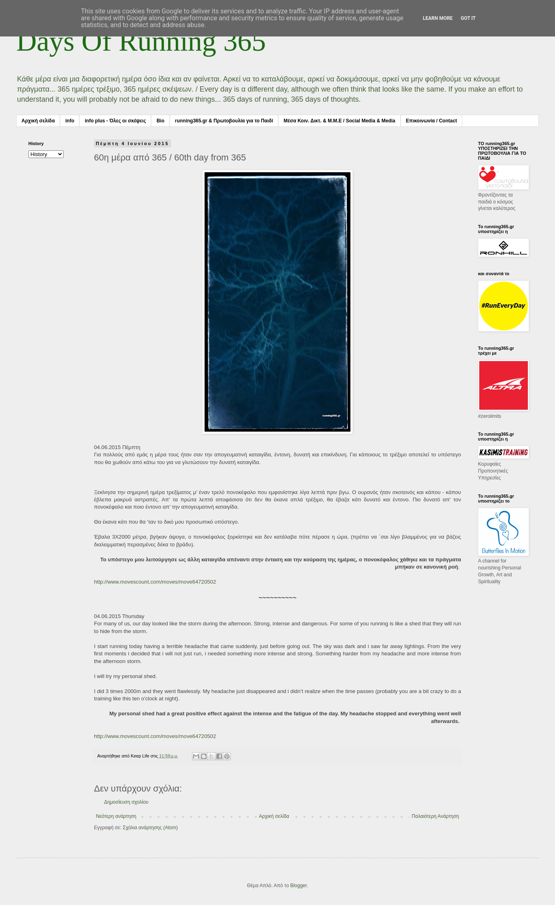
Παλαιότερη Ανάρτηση (435, 816)
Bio (160, 121)
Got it (468, 18)
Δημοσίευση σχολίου (126, 802)
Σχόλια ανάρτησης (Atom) (150, 827)
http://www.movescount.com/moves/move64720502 (155, 582)
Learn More (438, 18)
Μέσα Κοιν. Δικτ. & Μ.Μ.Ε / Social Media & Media (339, 121)
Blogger (298, 885)
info (69, 121)
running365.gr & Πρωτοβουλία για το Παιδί (224, 121)
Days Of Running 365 (141, 41)
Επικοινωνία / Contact (431, 121)
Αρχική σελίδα (38, 121)
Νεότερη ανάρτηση (116, 816)
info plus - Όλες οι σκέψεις (115, 121)
